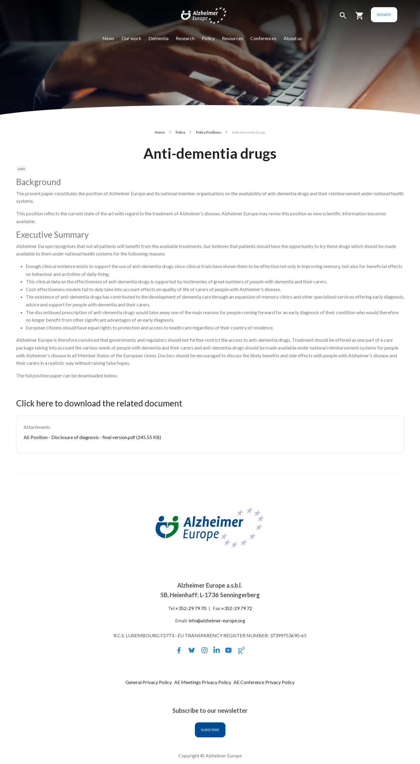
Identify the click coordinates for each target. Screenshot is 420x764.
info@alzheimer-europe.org (217, 620)
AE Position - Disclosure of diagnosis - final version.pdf (79, 437)
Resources (240, 38)
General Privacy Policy (148, 682)
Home (160, 132)
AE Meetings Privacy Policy (202, 682)
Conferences (271, 38)
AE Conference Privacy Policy (264, 682)
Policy (216, 38)
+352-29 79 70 (190, 608)
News (116, 38)
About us (300, 38)
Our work (139, 38)
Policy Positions (208, 132)
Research (193, 38)
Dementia (166, 38)
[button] (358, 18)
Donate (399, 14)
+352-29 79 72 (236, 608)
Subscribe (210, 729)
